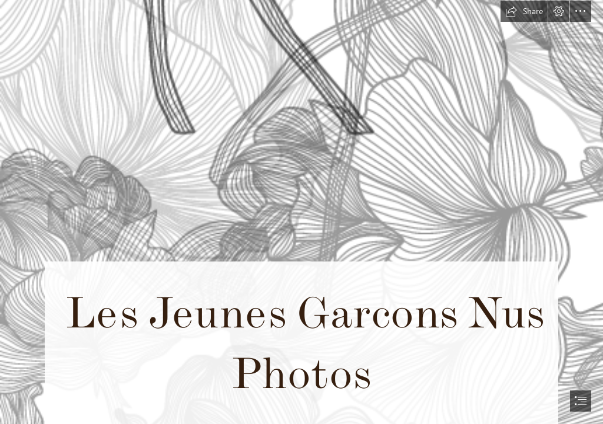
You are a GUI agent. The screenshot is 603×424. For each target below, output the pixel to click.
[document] (301, 212)
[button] (524, 11)
